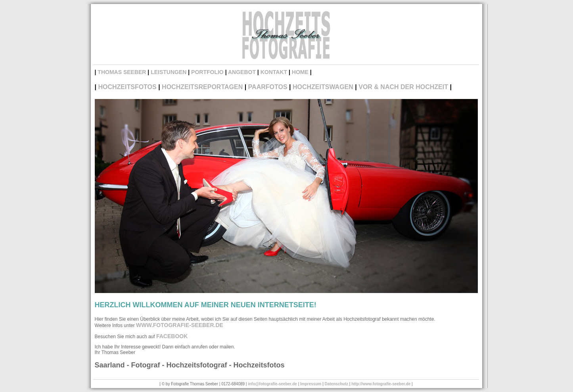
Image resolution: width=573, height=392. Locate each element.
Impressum (310, 384)
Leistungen (168, 72)
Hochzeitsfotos (127, 87)
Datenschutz (336, 384)
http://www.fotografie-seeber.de (380, 384)
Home (300, 72)
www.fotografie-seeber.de (179, 325)
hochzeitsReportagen (202, 87)
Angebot (242, 72)
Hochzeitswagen (323, 87)
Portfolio (207, 72)
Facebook (172, 336)
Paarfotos (267, 87)
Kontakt (274, 72)
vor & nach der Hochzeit (403, 87)
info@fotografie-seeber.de (272, 384)
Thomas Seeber (122, 72)
